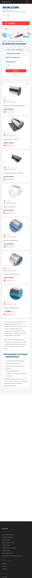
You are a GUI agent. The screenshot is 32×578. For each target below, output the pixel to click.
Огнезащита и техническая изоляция (11, 555)
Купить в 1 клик (9, 112)
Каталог (10, 23)
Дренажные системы (7, 553)
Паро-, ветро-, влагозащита (15, 49)
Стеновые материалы (7, 537)
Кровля (4, 563)
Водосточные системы (8, 542)
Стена (3, 566)
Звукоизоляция (6, 550)
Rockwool (4, 577)
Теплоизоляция (6, 540)
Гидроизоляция (6, 545)
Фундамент (5, 569)
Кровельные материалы (8, 534)
